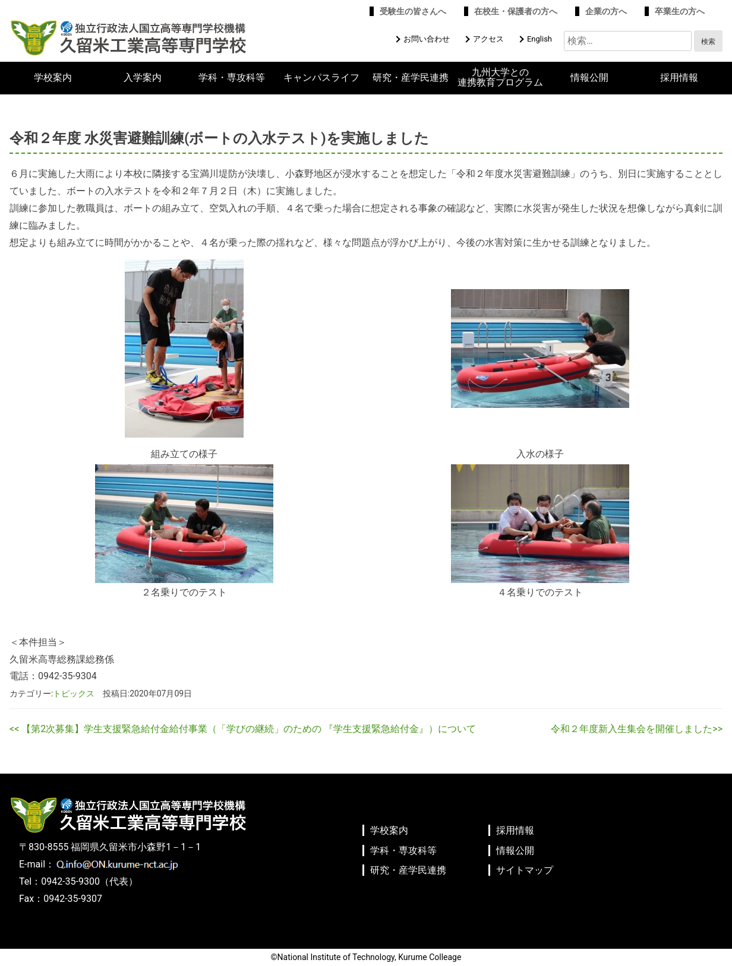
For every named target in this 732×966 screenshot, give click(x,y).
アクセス (488, 38)
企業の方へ (606, 11)
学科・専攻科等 (231, 77)
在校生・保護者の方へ (515, 11)
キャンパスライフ (321, 77)
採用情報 (679, 77)
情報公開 (589, 77)
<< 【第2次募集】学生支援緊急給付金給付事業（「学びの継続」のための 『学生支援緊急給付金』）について (243, 728)
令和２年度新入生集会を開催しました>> (636, 728)
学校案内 (53, 77)
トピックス (73, 693)
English (539, 38)
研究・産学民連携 (411, 77)
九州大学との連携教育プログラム (500, 77)
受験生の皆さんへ (413, 11)
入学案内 (143, 77)
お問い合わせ (426, 38)
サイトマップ (524, 870)
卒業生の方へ (680, 11)
